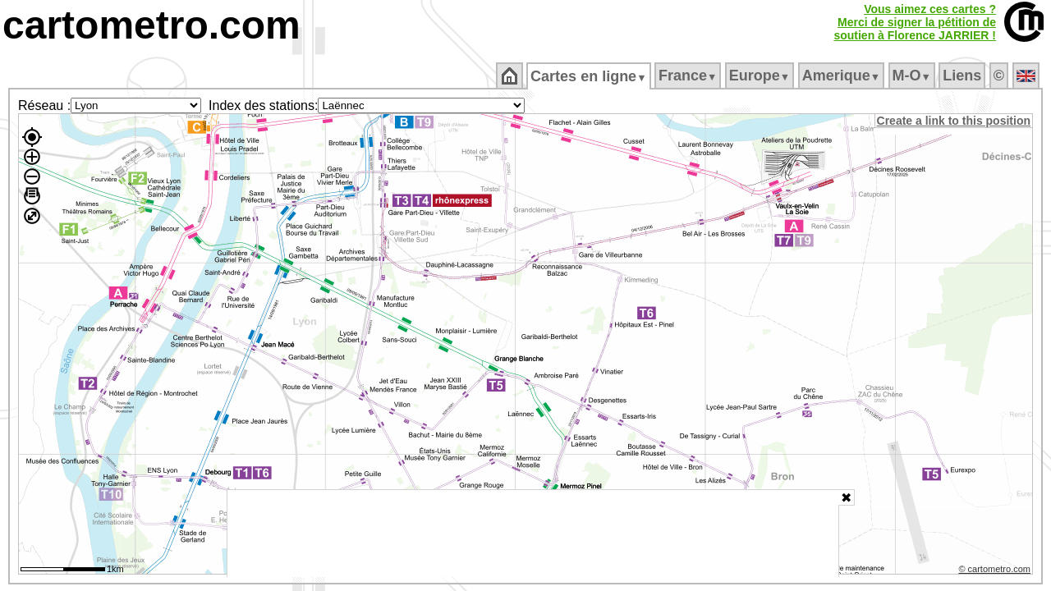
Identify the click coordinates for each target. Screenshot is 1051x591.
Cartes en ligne (590, 76)
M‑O (912, 75)
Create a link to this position (954, 120)
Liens (963, 75)
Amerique (842, 75)
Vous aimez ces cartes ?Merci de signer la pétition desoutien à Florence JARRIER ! (914, 22)
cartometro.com (151, 25)
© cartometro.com (996, 571)
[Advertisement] (533, 533)
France (688, 75)
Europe (760, 75)
